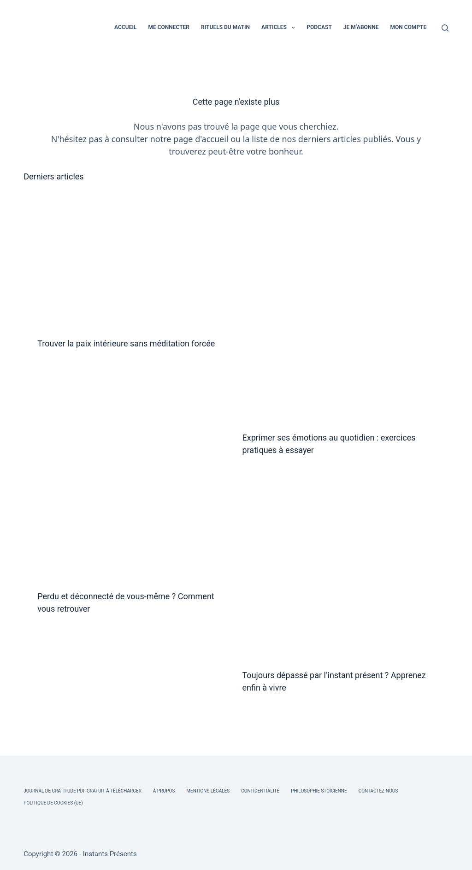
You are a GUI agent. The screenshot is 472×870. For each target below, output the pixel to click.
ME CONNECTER (168, 27)
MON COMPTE (408, 27)
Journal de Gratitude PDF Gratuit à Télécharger (83, 790)
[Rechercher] (445, 27)
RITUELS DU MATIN (225, 27)
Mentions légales (208, 790)
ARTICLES (280, 27)
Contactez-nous (378, 790)
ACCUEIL (125, 27)
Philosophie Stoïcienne (319, 790)
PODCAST (319, 27)
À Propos (164, 790)
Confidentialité (260, 790)
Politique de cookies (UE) (53, 802)
